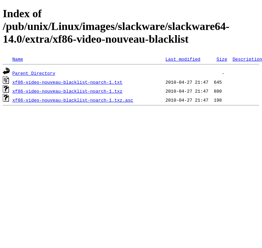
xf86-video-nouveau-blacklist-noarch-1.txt (67, 82)
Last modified (182, 59)
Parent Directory (33, 73)
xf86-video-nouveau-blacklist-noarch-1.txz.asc (72, 100)
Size (222, 59)
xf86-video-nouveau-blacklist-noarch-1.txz (67, 91)
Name (17, 59)
